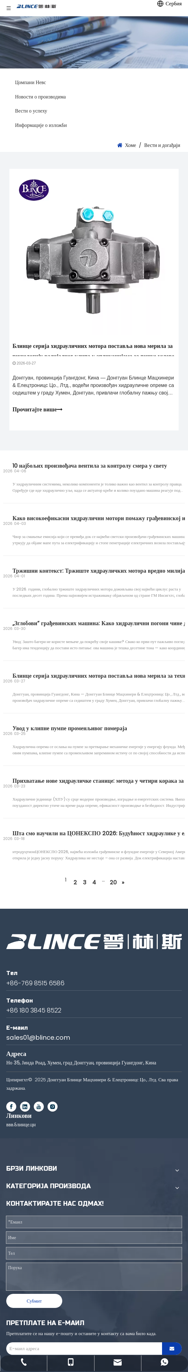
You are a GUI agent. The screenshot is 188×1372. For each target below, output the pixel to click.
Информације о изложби (41, 125)
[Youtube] (39, 1107)
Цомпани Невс (30, 82)
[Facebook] (11, 1107)
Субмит (34, 1301)
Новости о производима (40, 96)
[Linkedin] (25, 1107)
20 (113, 882)
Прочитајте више (38, 410)
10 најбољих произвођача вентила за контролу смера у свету (90, 466)
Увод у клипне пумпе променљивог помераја (70, 728)
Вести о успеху (31, 110)
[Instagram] (53, 1107)
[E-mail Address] (82, 1348)
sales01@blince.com (38, 1037)
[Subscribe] (172, 1348)
